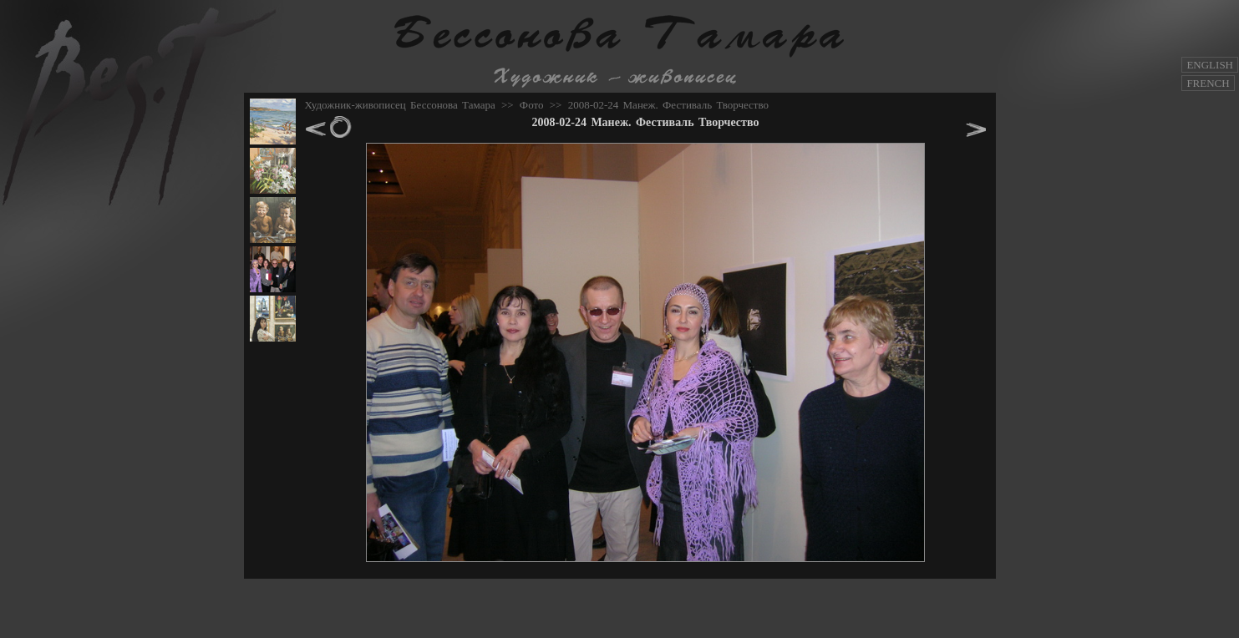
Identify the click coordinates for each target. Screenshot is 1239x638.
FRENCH (1207, 83)
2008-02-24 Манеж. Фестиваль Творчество (668, 105)
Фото (532, 105)
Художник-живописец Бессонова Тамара (400, 105)
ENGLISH (1209, 64)
